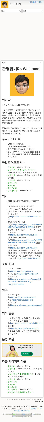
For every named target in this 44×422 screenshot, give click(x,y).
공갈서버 (11, 167)
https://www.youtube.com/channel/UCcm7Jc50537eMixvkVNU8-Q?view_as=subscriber (24, 281)
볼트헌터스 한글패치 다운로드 (20, 392)
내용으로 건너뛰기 (36, 2)
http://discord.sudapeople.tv (21, 271)
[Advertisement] (22, 37)
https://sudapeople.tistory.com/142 (24, 328)
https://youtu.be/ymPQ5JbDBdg (23, 235)
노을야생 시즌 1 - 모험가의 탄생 (21, 170)
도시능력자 (12, 191)
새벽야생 (11, 180)
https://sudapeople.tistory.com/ (23, 297)
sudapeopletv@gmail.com (27, 274)
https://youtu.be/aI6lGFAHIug (29, 258)
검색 (20, 11)
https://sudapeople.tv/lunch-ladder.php (26, 323)
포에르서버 (12, 188)
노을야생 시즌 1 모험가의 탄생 (20, 374)
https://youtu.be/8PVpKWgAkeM (23, 248)
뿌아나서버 (12, 183)
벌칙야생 (11, 185)
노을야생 (11, 175)
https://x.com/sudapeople (22, 300)
